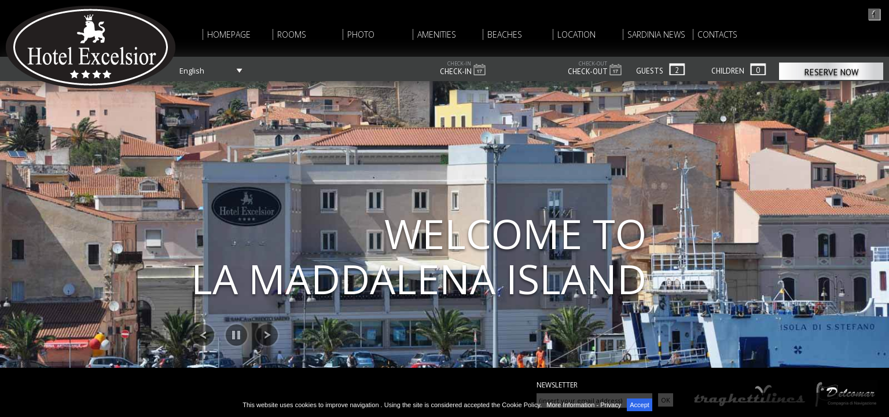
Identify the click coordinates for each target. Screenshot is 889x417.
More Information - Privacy (583, 404)
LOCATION (576, 34)
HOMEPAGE (229, 34)
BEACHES (504, 34)
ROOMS (291, 34)
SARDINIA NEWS (656, 34)
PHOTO (360, 34)
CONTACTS (717, 34)
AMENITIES (436, 34)
